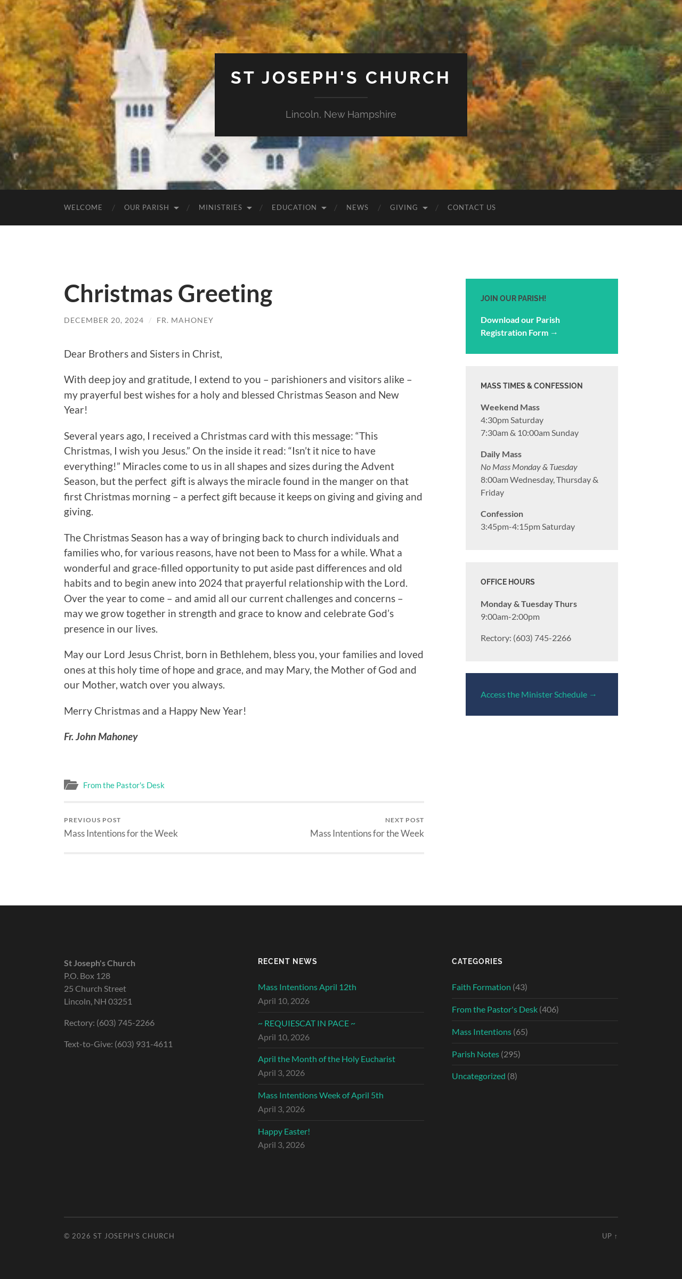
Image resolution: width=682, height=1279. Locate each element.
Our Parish (146, 207)
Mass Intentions (482, 1031)
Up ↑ (610, 1236)
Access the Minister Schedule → (539, 694)
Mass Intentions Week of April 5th (321, 1095)
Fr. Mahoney (185, 320)
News (357, 207)
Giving (404, 207)
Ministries (220, 207)
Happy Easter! (284, 1131)
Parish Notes (475, 1054)
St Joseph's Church (341, 77)
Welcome (83, 207)
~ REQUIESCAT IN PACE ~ (306, 1023)
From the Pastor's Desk (124, 785)
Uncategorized (479, 1076)
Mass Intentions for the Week (121, 827)
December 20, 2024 (104, 320)
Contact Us (472, 207)
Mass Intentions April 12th (307, 987)
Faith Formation (481, 987)
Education (294, 207)
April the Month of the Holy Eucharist (326, 1059)
